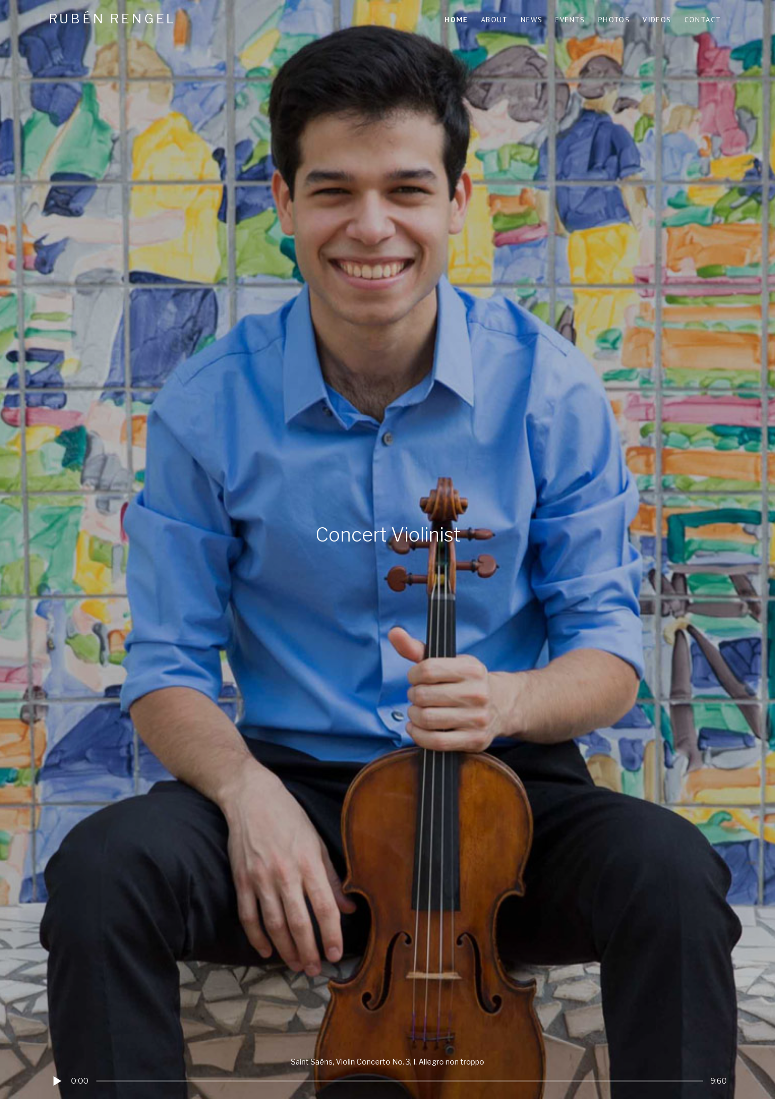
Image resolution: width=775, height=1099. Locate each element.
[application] (388, 1072)
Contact (702, 19)
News (532, 19)
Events (570, 19)
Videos (657, 19)
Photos (614, 19)
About (494, 19)
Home (456, 19)
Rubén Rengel (113, 18)
